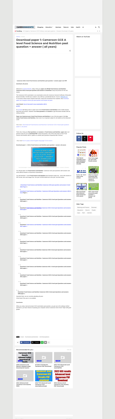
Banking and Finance (83, 207)
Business (58, 27)
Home (18, 36)
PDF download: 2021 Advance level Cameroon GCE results (81, 194)
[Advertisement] (57, 12)
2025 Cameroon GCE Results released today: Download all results (23, 366)
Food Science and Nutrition (34, 224)
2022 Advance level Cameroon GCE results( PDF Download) (61, 384)
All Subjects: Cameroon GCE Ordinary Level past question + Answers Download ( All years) (48, 31)
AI (83, 27)
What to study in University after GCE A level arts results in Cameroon (93, 177)
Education (49, 27)
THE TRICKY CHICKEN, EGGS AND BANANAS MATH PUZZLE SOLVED (81, 161)
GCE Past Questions (44, 336)
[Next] (99, 31)
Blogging (40, 27)
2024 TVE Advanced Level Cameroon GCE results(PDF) (62, 366)
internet (89, 213)
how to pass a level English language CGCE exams (37, 140)
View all (69, 349)
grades (18, 106)
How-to (87, 210)
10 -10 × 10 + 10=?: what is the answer (81, 176)
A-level (23, 36)
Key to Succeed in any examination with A (35, 104)
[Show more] (48, 342)
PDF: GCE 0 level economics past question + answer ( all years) (93, 194)
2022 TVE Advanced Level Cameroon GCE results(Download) (43, 384)
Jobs (72, 27)
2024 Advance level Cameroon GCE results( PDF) (23, 384)
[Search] (99, 27)
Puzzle (93, 210)
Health (78, 27)
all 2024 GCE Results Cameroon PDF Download (43, 365)
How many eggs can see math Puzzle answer (93, 159)
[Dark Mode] (96, 27)
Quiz (78, 213)
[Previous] (97, 31)
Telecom (66, 27)
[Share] (70, 50)
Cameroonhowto (27, 88)
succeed (20, 109)
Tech (83, 213)
